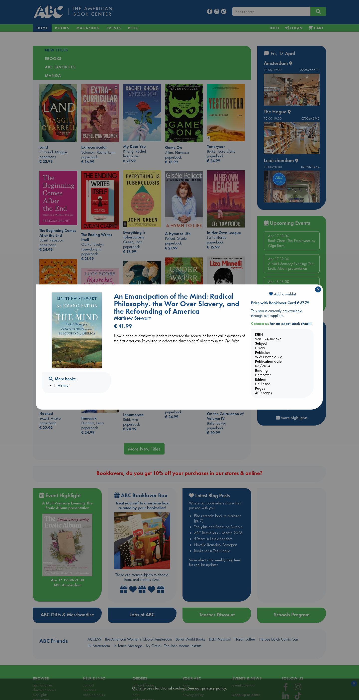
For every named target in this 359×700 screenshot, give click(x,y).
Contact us (260, 323)
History (63, 385)
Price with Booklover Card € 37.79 (280, 302)
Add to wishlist (282, 294)
